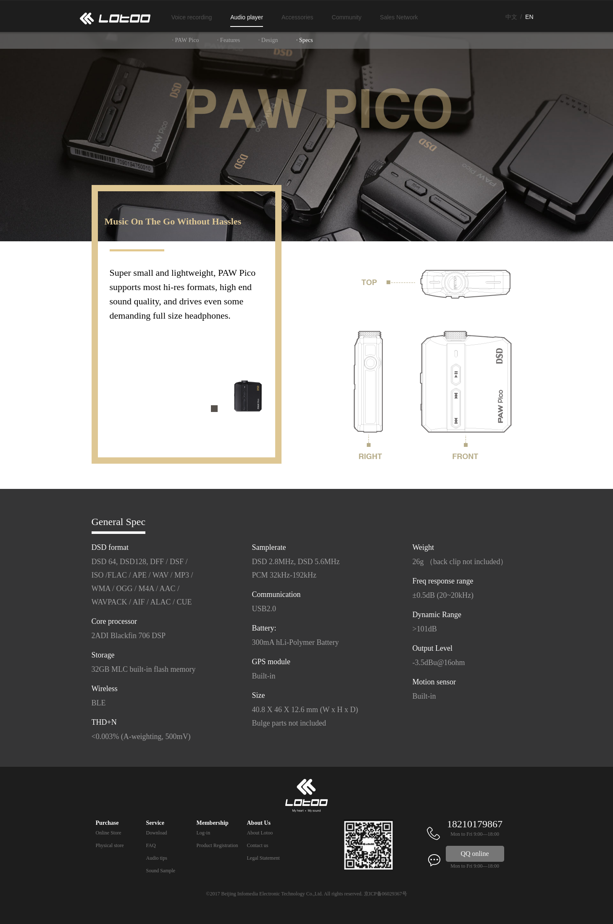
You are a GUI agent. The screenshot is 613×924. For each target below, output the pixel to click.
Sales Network (399, 17)
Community (347, 17)
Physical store (110, 845)
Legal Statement (263, 858)
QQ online (475, 853)
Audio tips (156, 858)
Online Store (108, 833)
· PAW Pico (185, 40)
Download (156, 833)
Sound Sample (161, 871)
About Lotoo (260, 833)
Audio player (246, 17)
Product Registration (217, 845)
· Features (228, 40)
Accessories (297, 17)
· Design (268, 40)
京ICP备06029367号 (385, 894)
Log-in (203, 833)
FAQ (151, 845)
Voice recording (191, 17)
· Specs (304, 40)
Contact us (257, 845)
